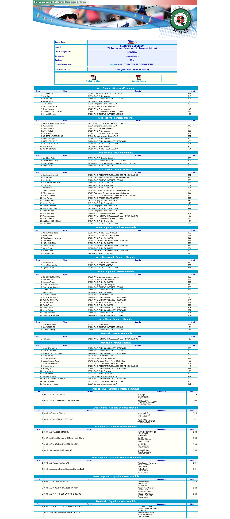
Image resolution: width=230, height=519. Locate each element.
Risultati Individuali (93, 80)
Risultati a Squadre (138, 80)
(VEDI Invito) (132, 43)
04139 (113, 65)
